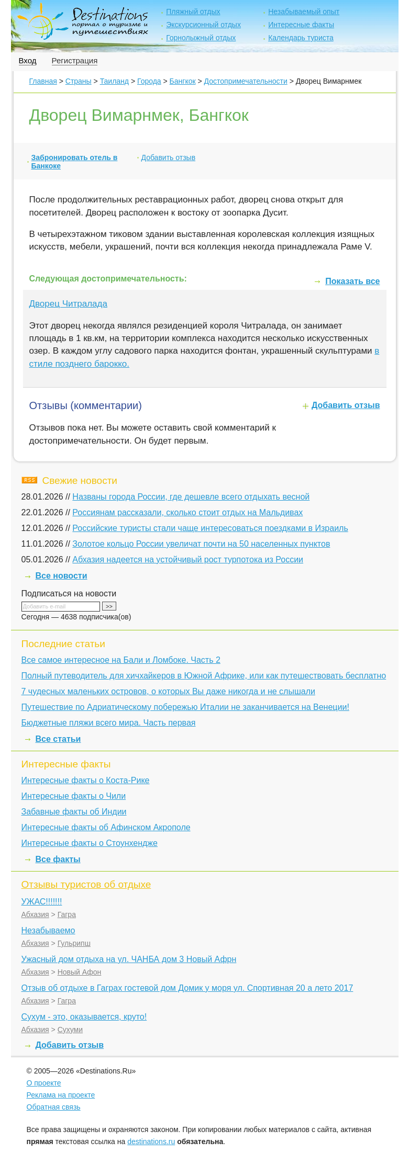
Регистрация (75, 60)
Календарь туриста (301, 37)
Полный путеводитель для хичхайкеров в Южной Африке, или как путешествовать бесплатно (203, 675)
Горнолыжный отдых (201, 37)
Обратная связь (54, 1107)
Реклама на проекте (61, 1095)
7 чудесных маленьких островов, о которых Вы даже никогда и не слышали (168, 691)
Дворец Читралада (68, 304)
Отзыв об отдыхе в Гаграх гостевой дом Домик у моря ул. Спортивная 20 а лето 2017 (187, 988)
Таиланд (114, 81)
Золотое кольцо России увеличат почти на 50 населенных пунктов (201, 543)
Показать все (352, 281)
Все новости (61, 575)
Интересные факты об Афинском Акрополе (106, 827)
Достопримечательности (246, 81)
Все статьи (58, 738)
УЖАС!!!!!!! (41, 901)
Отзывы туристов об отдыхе (86, 884)
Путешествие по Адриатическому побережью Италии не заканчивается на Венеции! (185, 707)
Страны (78, 81)
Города (149, 81)
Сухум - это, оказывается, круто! (84, 1016)
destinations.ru (151, 1141)
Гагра (67, 914)
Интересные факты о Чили (73, 796)
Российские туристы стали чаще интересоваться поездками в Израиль (210, 528)
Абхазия (35, 914)
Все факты (58, 859)
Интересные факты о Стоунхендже (89, 843)
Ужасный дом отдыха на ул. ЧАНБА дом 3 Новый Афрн (129, 959)
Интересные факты (301, 24)
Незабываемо (48, 930)
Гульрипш (74, 943)
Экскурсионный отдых (203, 24)
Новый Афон (80, 972)
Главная (43, 81)
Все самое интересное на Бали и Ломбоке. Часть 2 (120, 659)
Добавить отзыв (168, 157)
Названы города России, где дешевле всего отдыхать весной (190, 496)
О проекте (44, 1083)
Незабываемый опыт (303, 11)
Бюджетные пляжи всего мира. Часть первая (108, 722)
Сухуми (70, 1029)
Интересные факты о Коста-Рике (85, 780)
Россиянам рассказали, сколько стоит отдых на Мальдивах (187, 512)
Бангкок (183, 81)
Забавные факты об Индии (74, 811)
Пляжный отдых (193, 11)
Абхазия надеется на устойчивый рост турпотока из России (187, 559)
